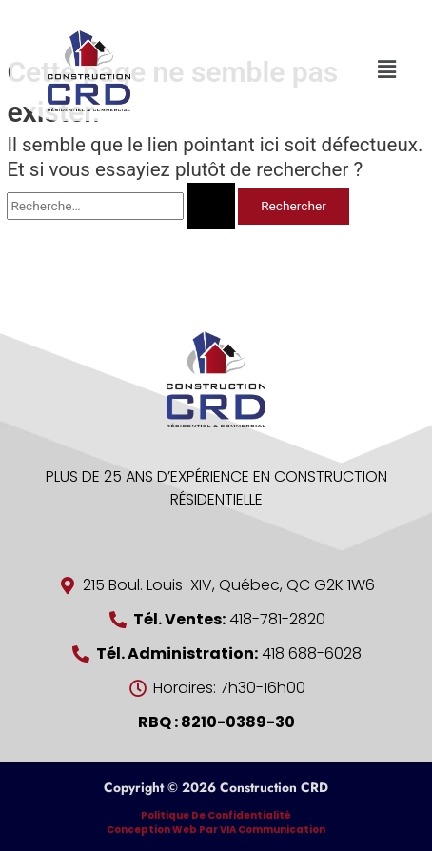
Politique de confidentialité (216, 815)
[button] (387, 69)
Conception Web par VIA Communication (216, 829)
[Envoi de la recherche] (211, 206)
